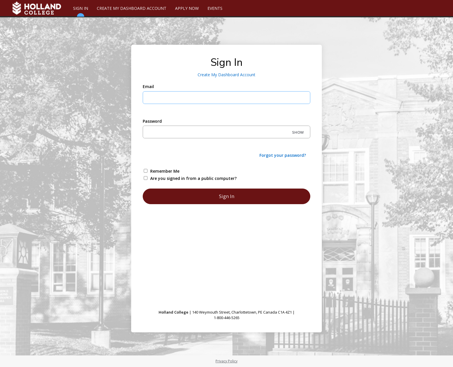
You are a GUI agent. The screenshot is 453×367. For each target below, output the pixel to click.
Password (152, 121)
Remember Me (164, 171)
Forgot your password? (282, 155)
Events (214, 8)
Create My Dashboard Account (131, 8)
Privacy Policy (226, 361)
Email (148, 86)
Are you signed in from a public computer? (193, 178)
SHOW (298, 132)
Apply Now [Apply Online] (187, 8)
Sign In (80, 10)
